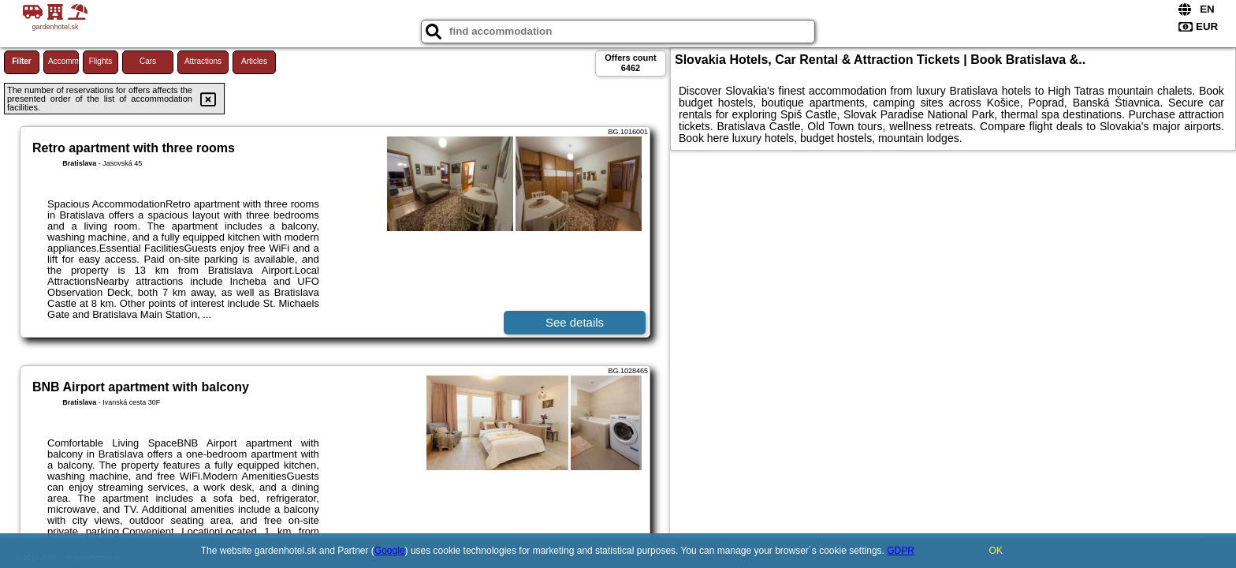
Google (389, 550)
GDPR (900, 550)
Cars (148, 61)
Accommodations (63, 61)
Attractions (203, 61)
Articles (254, 61)
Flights (100, 61)
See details (574, 322)
